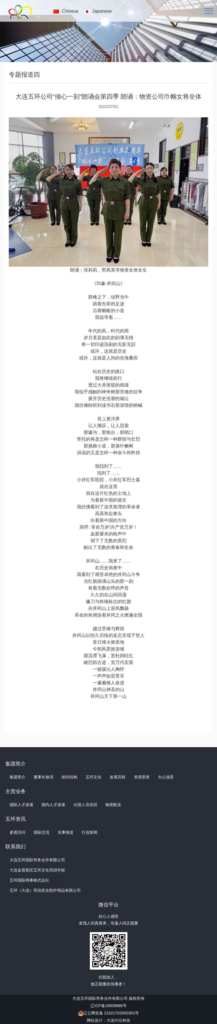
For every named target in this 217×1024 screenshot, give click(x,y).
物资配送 (113, 804)
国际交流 (41, 832)
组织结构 (69, 777)
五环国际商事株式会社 (29, 880)
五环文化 (93, 777)
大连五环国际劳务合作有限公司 (37, 860)
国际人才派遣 (21, 804)
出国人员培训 (85, 804)
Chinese (70, 11)
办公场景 (166, 777)
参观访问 (17, 832)
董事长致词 (43, 777)
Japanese (102, 11)
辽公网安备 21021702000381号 (111, 1013)
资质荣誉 (142, 777)
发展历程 (117, 777)
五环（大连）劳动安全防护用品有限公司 (45, 890)
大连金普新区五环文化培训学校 (37, 870)
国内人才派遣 (53, 804)
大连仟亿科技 (118, 1020)
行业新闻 (89, 832)
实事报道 (65, 832)
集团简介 (17, 777)
